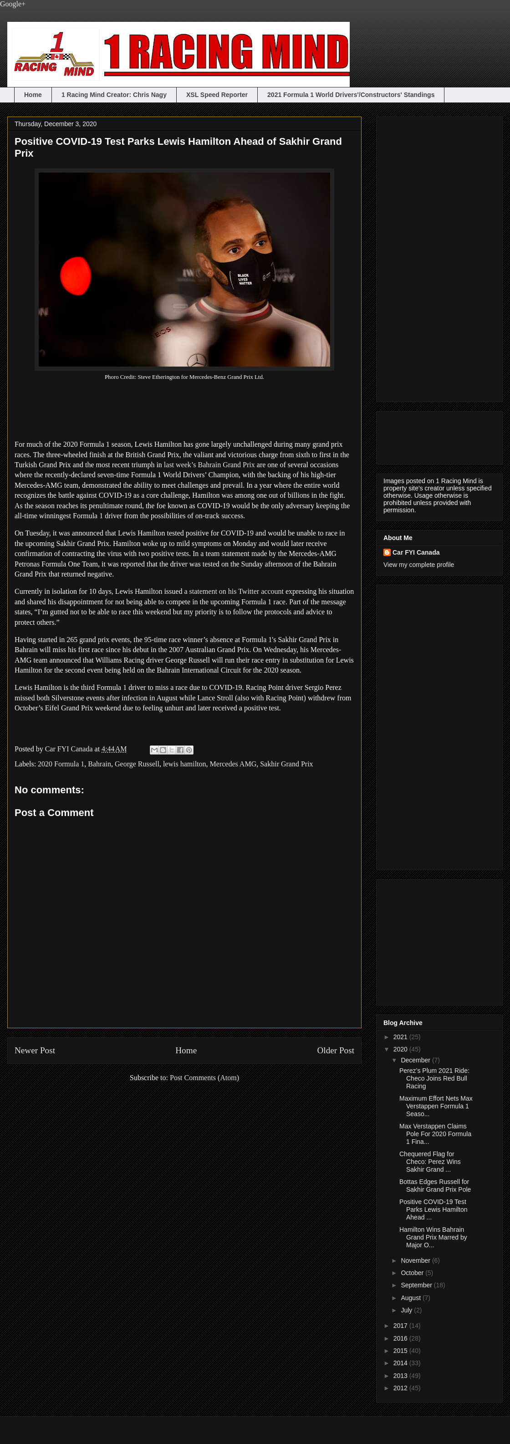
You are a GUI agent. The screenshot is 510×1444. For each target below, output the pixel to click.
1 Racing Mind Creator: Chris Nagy (114, 94)
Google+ (13, 4)
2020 (401, 1049)
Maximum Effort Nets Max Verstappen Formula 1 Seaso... (436, 1106)
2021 (401, 1037)
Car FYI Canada (70, 749)
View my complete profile (418, 564)
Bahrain (99, 764)
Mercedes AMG (233, 764)
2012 (401, 1388)
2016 (401, 1338)
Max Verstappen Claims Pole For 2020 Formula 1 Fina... (435, 1134)
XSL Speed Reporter (217, 94)
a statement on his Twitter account (234, 591)
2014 (401, 1363)
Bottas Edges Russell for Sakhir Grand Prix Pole (435, 1185)
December (416, 1060)
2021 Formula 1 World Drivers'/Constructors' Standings (350, 94)
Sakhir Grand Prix (286, 764)
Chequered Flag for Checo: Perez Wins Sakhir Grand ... (430, 1161)
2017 (401, 1325)
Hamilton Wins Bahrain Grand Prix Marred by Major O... (433, 1237)
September (417, 1285)
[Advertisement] (419, 256)
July (407, 1310)
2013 (401, 1375)
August (411, 1297)
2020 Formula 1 (61, 764)
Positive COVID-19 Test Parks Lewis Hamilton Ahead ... (433, 1209)
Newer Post (35, 1050)
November (416, 1260)
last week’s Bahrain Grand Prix (209, 465)
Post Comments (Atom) (204, 1078)
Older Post (335, 1050)
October (413, 1272)
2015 (401, 1350)
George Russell (137, 764)
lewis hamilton (184, 764)
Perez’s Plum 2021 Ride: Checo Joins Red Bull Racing (434, 1078)
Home (33, 94)
